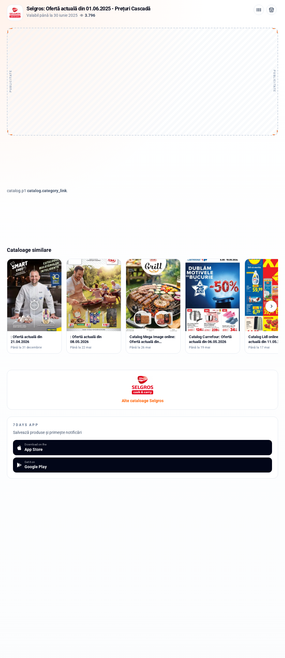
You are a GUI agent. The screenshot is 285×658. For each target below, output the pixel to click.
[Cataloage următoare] (271, 306)
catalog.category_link (47, 190)
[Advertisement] (142, 65)
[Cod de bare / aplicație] (259, 10)
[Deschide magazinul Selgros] (271, 10)
